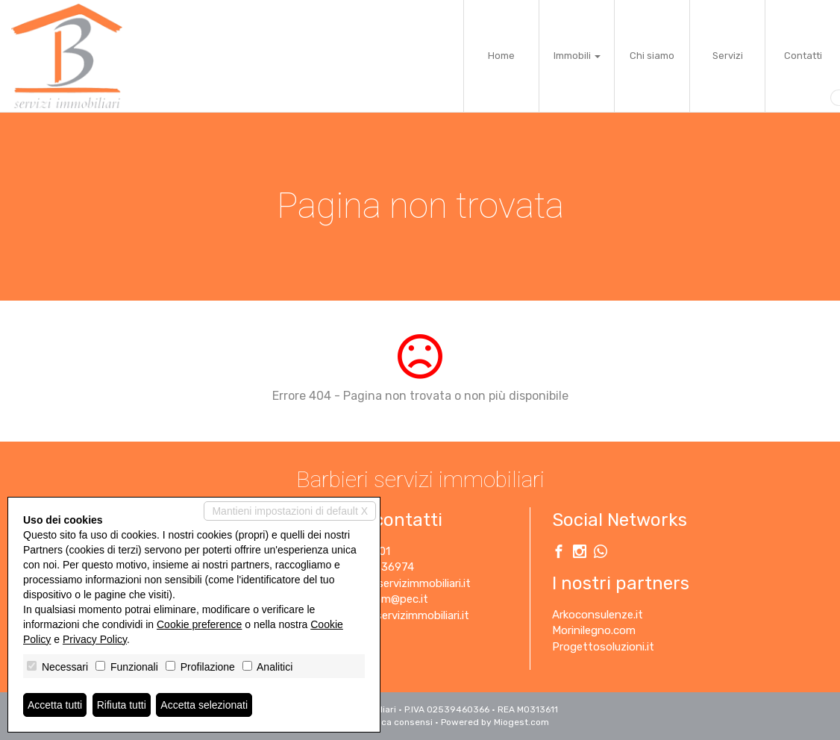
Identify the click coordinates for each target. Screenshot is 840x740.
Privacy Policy (95, 639)
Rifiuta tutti (121, 705)
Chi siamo (652, 55)
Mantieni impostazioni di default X (290, 511)
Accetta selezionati (204, 705)
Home (501, 55)
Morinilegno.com (594, 630)
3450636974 (381, 567)
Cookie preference (199, 624)
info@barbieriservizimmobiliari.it (390, 583)
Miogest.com (521, 722)
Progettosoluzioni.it (603, 646)
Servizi (727, 55)
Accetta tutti (55, 705)
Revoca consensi (396, 722)
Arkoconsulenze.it (597, 614)
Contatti (803, 55)
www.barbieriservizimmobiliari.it (389, 615)
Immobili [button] (577, 55)
